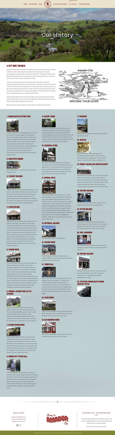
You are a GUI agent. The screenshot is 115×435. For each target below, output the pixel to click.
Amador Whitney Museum (18, 419)
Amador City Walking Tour (18, 417)
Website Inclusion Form (18, 421)
